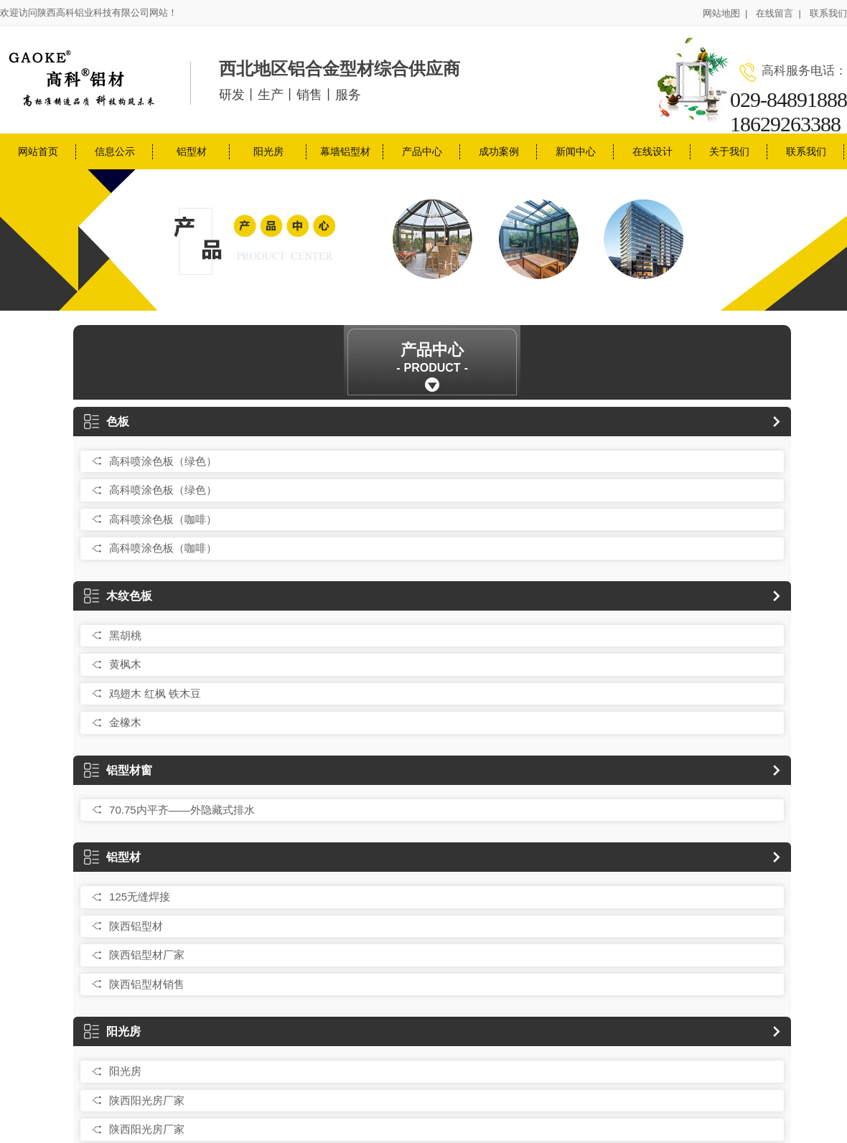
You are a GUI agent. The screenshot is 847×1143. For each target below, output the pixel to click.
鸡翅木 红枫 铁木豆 (155, 693)
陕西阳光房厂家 (146, 1100)
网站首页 (38, 151)
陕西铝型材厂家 (146, 955)
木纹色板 (118, 596)
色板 (106, 421)
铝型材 (192, 151)
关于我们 (729, 151)
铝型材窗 (118, 770)
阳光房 (268, 151)
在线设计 (652, 151)
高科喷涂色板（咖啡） (163, 519)
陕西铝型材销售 (146, 984)
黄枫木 (125, 664)
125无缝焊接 (139, 896)
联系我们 (828, 13)
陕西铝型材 (136, 926)
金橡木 (125, 722)
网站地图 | (725, 13)
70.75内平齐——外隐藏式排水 (182, 810)
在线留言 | (778, 13)
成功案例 (499, 151)
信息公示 (115, 151)
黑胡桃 (125, 635)
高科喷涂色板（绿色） (163, 461)
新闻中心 (576, 151)
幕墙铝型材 (345, 151)
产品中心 (422, 151)
